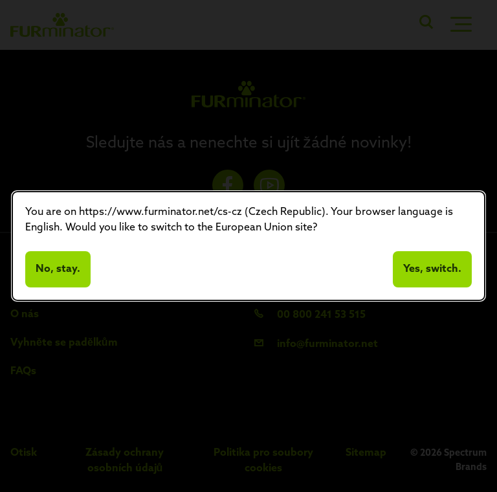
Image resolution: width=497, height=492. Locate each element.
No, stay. (58, 269)
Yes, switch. (432, 269)
